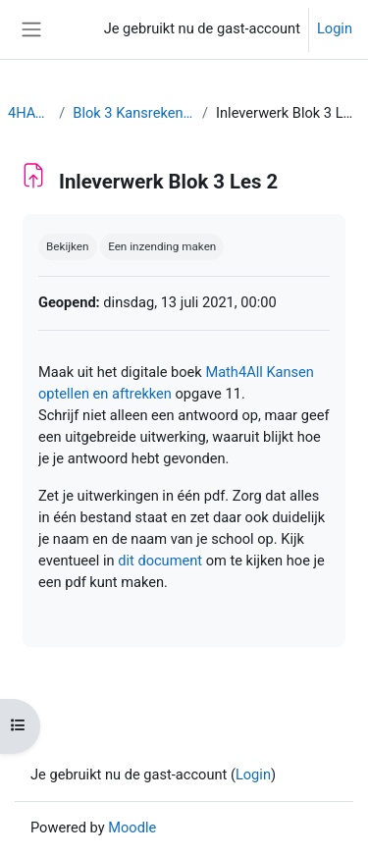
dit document (160, 560)
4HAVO (29, 113)
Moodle (132, 827)
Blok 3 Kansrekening (133, 113)
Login (334, 28)
